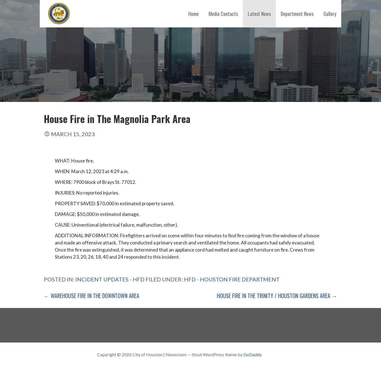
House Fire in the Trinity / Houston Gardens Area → (277, 296)
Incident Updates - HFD (109, 279)
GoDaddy (252, 354)
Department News (297, 13)
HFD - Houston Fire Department (232, 279)
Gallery (329, 13)
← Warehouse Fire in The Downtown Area (91, 296)
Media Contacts (223, 13)
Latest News (259, 13)
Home (193, 13)
